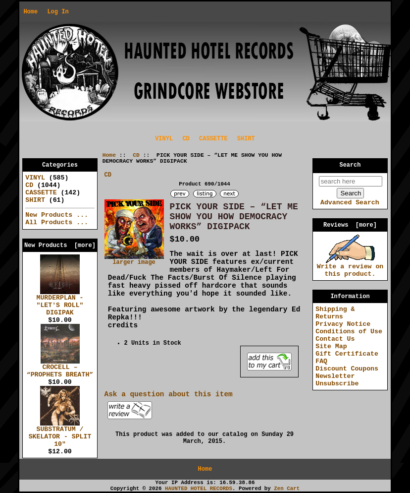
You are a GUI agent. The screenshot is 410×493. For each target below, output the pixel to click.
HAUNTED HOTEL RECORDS (198, 489)
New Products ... (56, 215)
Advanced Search (349, 202)
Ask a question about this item (168, 394)
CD (136, 155)
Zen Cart (287, 489)
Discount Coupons (346, 368)
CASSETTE (213, 138)
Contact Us (335, 339)
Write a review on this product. (350, 267)
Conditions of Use (348, 331)
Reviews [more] (350, 225)
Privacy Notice (342, 324)
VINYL (164, 138)
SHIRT (246, 138)
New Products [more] (60, 245)
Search (350, 165)
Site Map (331, 346)
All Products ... (56, 222)
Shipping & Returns (335, 313)
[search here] (350, 181)
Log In (57, 11)
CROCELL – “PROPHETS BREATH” (60, 368)
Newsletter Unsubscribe (337, 379)
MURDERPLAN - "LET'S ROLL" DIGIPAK (60, 302)
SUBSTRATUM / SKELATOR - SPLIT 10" (60, 434)
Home (30, 11)
